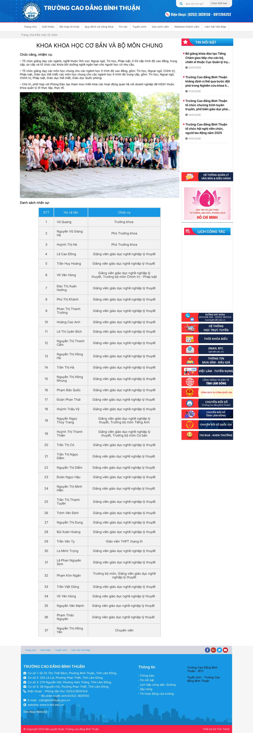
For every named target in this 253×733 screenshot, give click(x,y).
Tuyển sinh (140, 26)
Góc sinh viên (160, 26)
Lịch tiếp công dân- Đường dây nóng (158, 687)
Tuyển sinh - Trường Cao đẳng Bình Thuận (203, 679)
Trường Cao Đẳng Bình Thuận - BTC (202, 669)
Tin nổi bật (147, 680)
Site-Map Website (35, 711)
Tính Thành (223, 729)
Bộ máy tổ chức (69, 26)
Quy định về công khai (99, 26)
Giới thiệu (48, 26)
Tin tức (123, 26)
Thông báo (147, 675)
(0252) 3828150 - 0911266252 (209, 14)
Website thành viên (186, 26)
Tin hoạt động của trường (157, 693)
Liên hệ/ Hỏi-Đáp (215, 26)
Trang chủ (30, 26)
